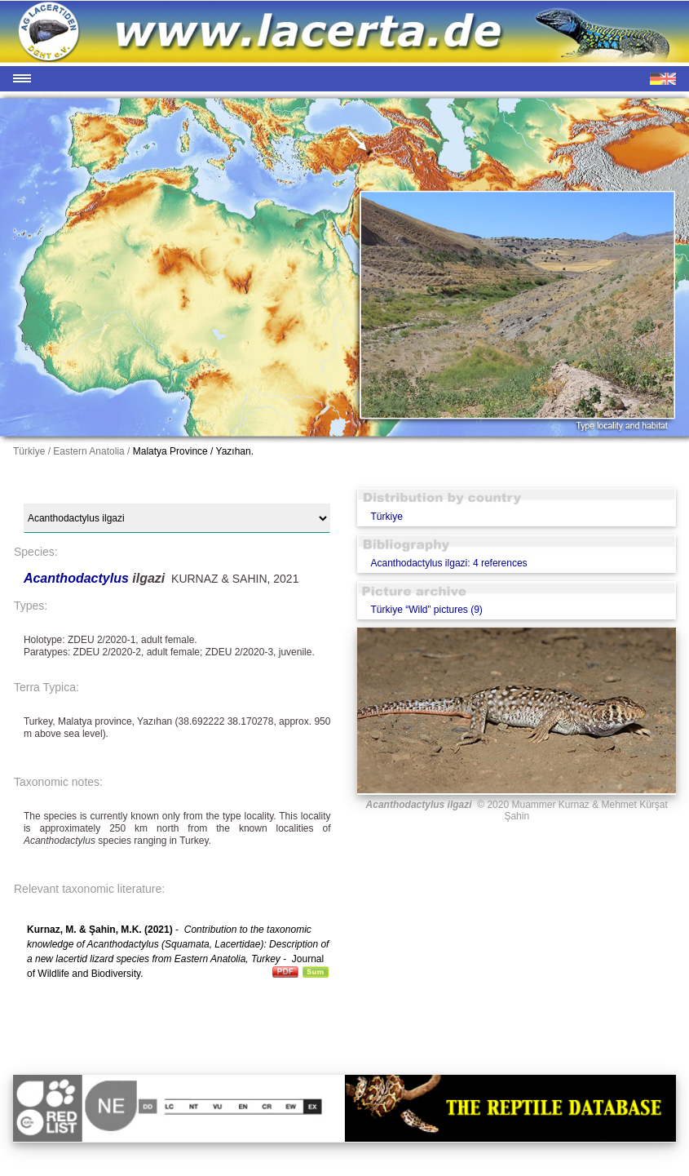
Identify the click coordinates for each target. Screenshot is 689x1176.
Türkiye (386, 516)
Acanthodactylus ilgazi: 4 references (448, 563)
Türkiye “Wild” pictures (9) (426, 609)
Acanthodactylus (78, 578)
